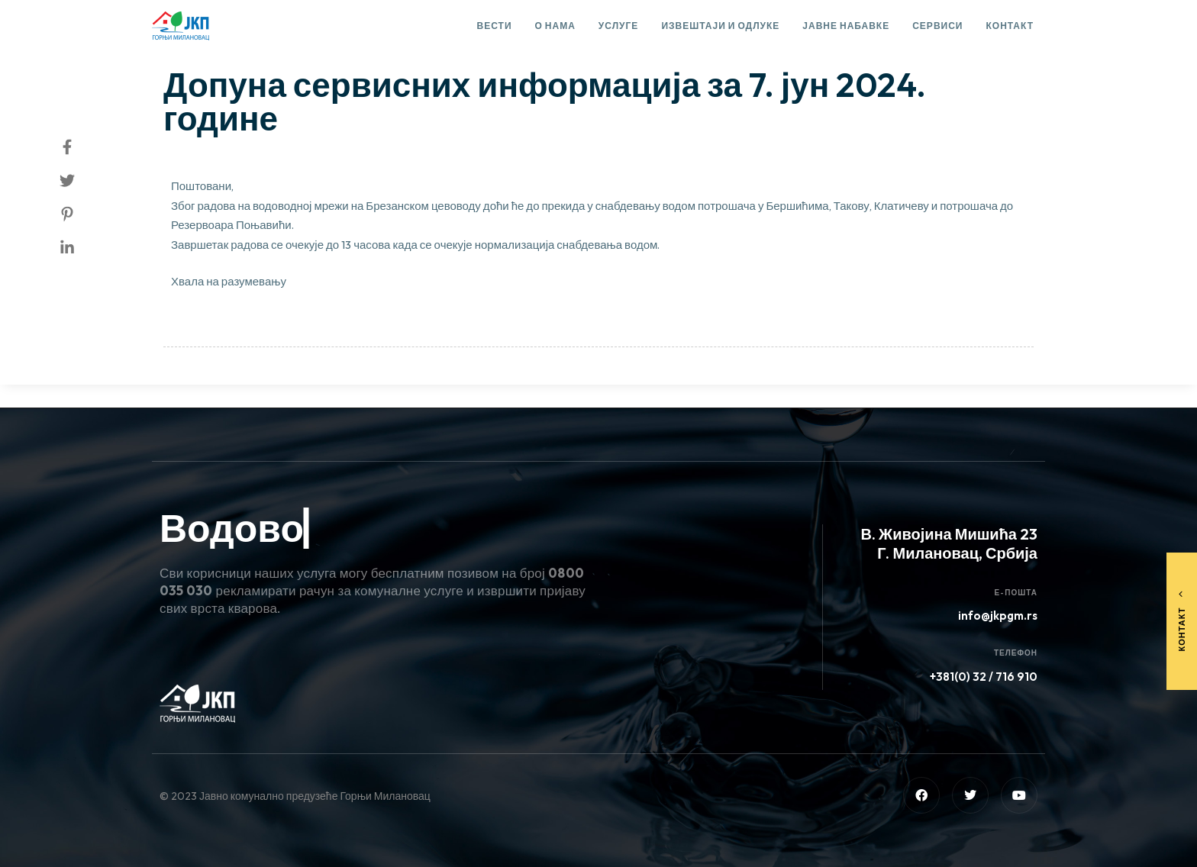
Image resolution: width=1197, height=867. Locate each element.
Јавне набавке (845, 25)
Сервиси (937, 25)
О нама (555, 25)
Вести (494, 25)
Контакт (1010, 25)
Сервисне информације (239, 42)
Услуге (618, 25)
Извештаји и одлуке (720, 25)
